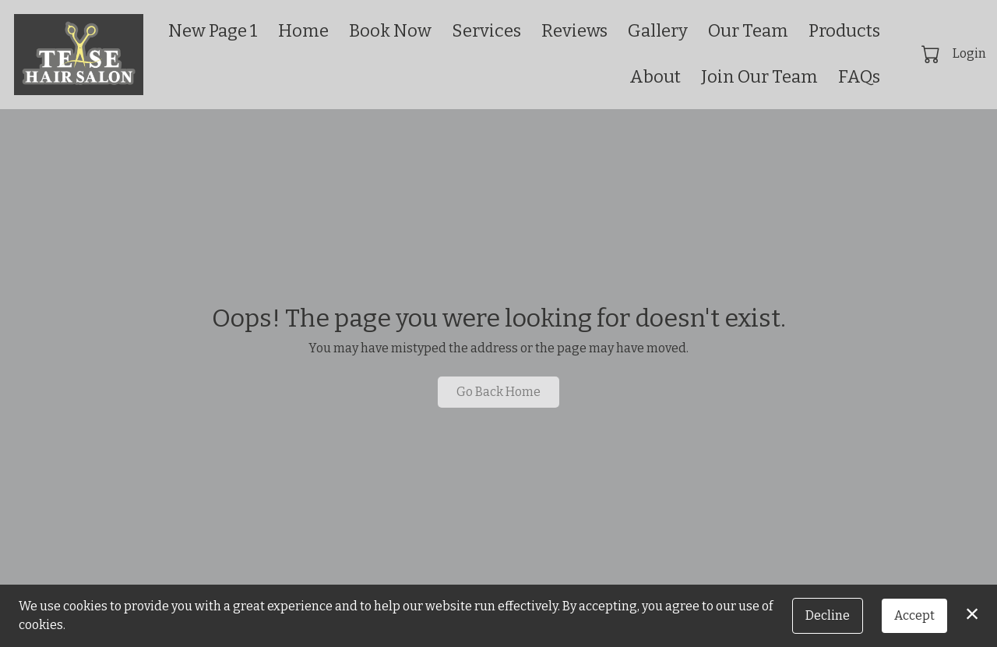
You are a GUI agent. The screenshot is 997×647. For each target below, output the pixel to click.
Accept (914, 615)
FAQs (859, 76)
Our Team (748, 30)
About (655, 76)
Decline (827, 615)
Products (844, 30)
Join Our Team (759, 76)
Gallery (658, 30)
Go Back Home (498, 391)
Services (486, 30)
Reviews (574, 30)
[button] (932, 54)
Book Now (390, 30)
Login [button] (969, 53)
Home (303, 30)
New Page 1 (213, 30)
